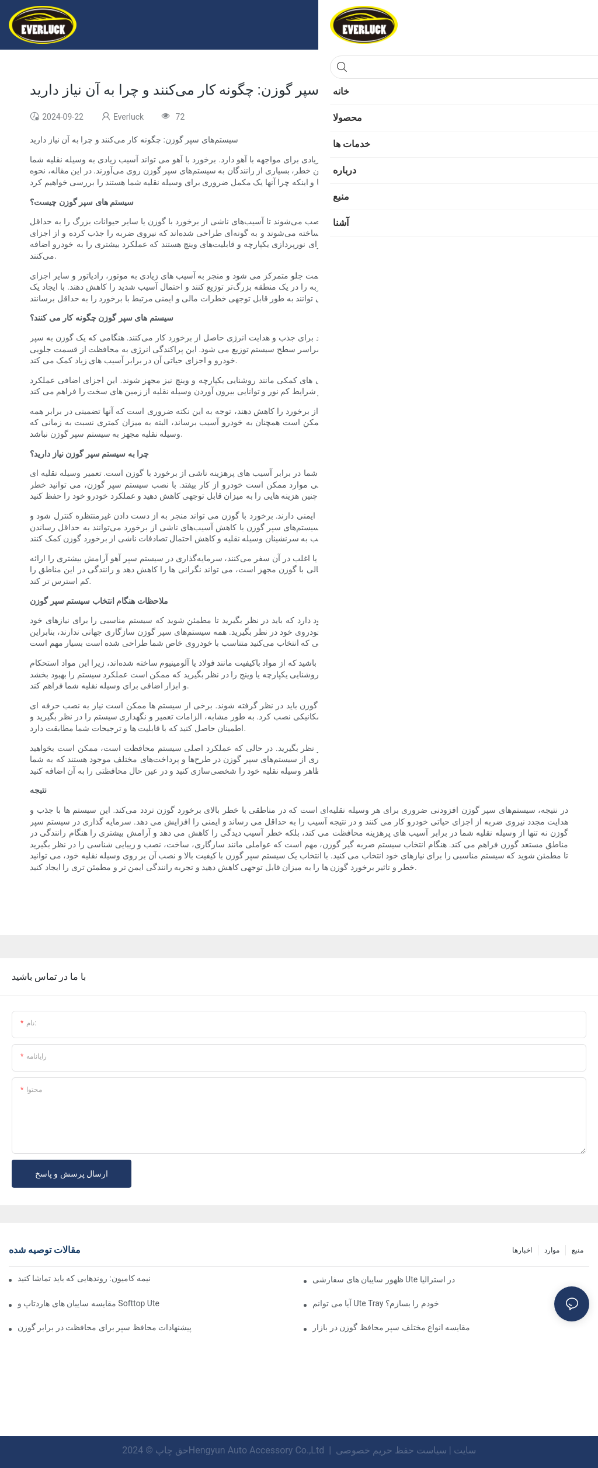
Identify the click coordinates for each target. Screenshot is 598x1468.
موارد (551, 1250)
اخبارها (522, 1250)
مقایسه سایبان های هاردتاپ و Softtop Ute (88, 1303)
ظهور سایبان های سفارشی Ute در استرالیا (383, 1279)
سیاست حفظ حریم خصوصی (391, 1450)
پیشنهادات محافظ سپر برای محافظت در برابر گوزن (105, 1327)
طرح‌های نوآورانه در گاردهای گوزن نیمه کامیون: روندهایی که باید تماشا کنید (84, 1278)
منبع (577, 1250)
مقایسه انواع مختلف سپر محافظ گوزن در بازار (391, 1327)
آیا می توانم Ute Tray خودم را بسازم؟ (375, 1303)
